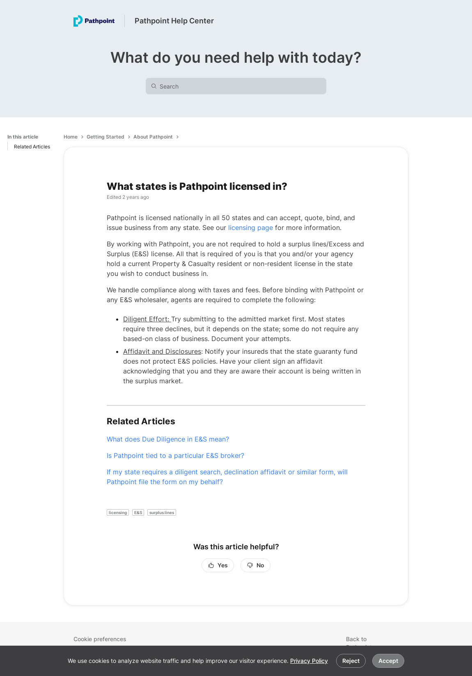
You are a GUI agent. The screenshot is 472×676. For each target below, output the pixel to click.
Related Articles (32, 146)
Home (71, 137)
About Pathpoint (153, 137)
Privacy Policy (309, 660)
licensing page (250, 227)
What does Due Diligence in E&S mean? (168, 439)
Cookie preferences (99, 638)
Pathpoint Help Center (174, 20)
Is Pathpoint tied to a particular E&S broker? (175, 455)
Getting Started (105, 137)
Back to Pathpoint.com (365, 643)
